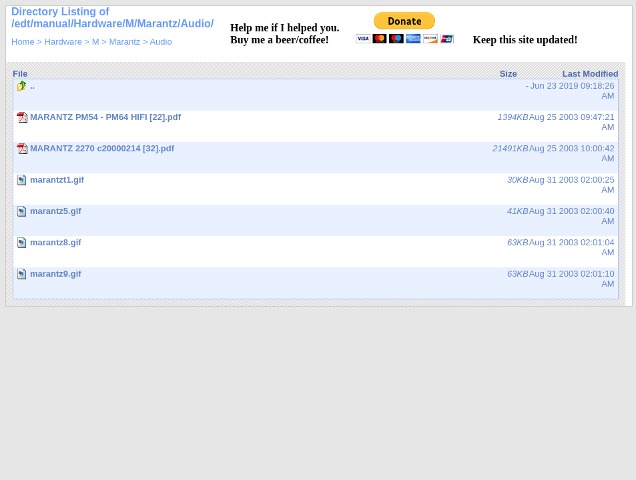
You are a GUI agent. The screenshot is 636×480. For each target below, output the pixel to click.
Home (23, 42)
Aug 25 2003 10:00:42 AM (316, 153)
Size (508, 74)
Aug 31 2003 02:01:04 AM (317, 252)
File (20, 74)
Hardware (63, 42)
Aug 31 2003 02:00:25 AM (317, 190)
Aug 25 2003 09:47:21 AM (316, 122)
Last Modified (591, 74)
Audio (160, 42)
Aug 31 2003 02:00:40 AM (317, 221)
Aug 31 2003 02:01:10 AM (317, 284)
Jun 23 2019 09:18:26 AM (316, 91)
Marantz (124, 42)
